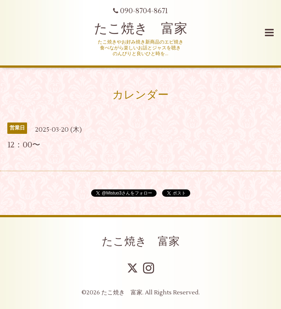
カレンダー (140, 95)
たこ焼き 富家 (140, 28)
